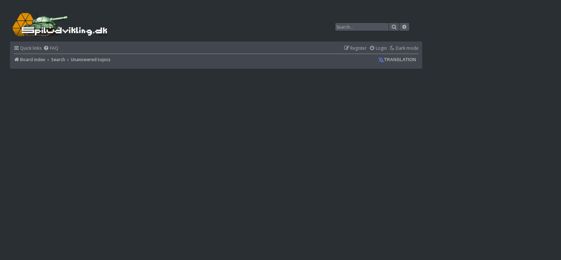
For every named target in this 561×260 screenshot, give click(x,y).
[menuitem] (50, 48)
